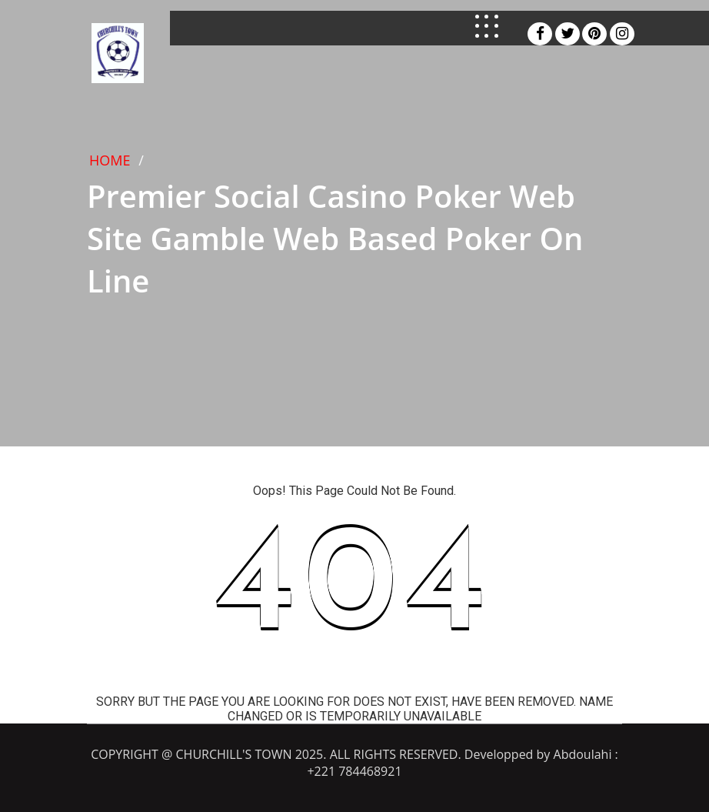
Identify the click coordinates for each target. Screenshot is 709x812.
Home (109, 160)
